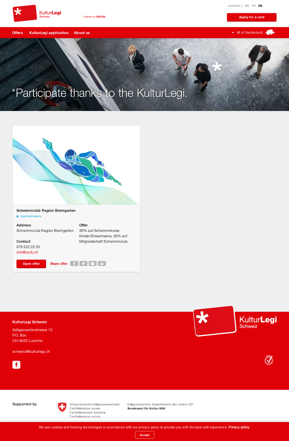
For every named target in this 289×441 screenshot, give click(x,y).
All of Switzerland (250, 32)
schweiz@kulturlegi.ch (31, 351)
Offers (17, 32)
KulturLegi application (48, 32)
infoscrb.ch (27, 252)
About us (82, 32)
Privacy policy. (239, 427)
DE (247, 5)
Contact (234, 5)
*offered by (94, 16)
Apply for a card (252, 17)
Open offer (31, 264)
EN (260, 5)
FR (254, 5)
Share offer (58, 264)
